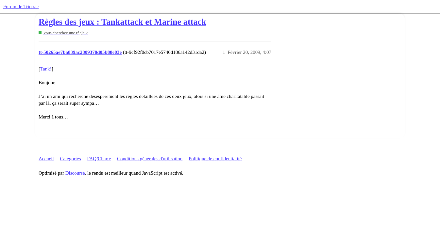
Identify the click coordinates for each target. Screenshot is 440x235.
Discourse (75, 173)
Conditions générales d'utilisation (149, 158)
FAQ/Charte (99, 158)
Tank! (46, 68)
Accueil (46, 158)
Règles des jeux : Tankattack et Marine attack (122, 22)
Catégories (70, 158)
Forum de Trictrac (21, 6)
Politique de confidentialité (215, 158)
